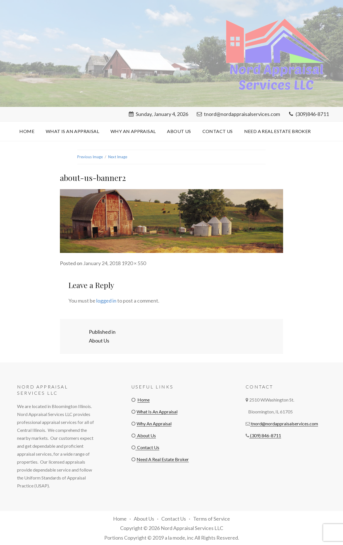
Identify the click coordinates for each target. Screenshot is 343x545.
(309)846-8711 (308, 114)
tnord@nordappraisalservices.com (238, 114)
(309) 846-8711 (265, 435)
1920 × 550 (134, 263)
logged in (106, 300)
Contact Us (217, 131)
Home (26, 131)
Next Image (117, 157)
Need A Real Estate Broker (277, 131)
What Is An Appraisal (72, 131)
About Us (179, 131)
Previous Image (90, 157)
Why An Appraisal (133, 131)
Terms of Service (211, 519)
